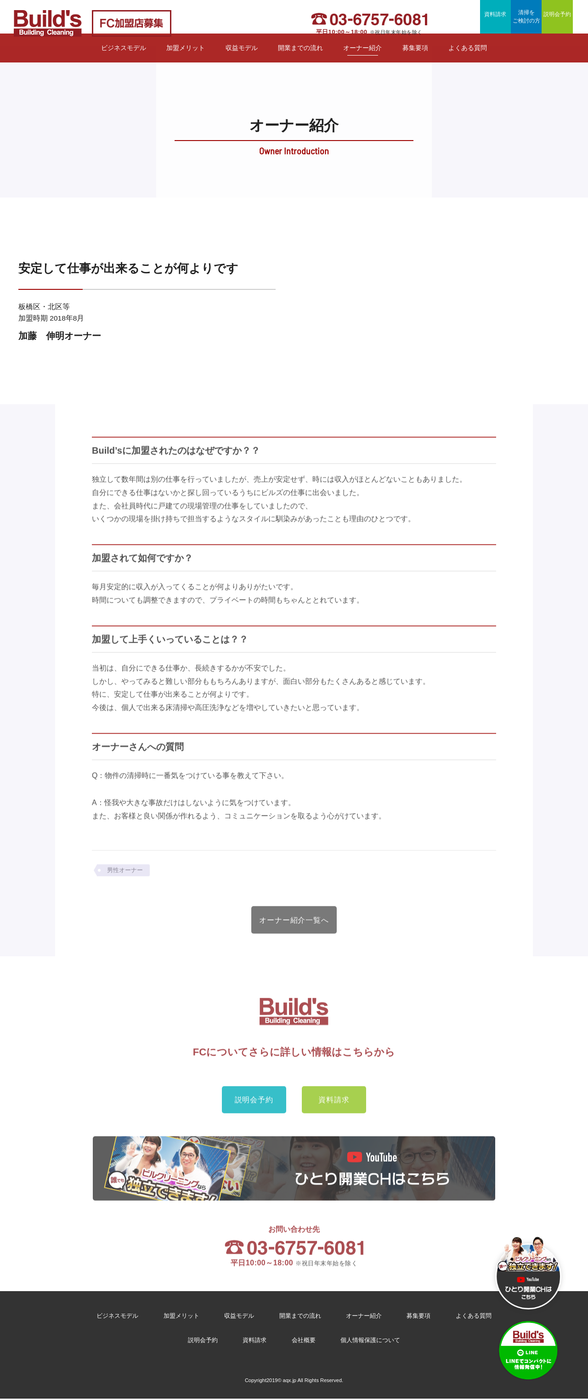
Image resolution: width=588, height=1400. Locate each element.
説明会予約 (562, 22)
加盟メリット (185, 60)
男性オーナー (126, 885)
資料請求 (461, 22)
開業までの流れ (300, 60)
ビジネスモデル (123, 60)
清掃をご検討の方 (512, 23)
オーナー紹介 (362, 60)
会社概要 (303, 1342)
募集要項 (415, 60)
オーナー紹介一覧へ (294, 937)
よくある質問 (467, 60)
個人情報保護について (373, 1342)
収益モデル (242, 60)
